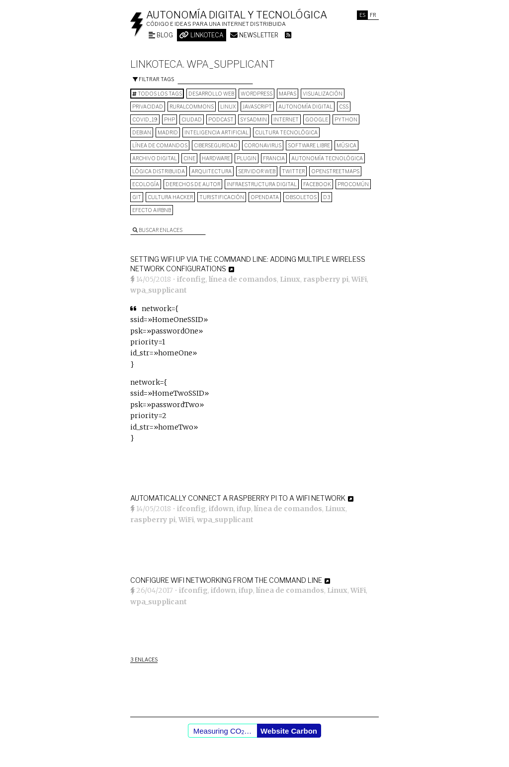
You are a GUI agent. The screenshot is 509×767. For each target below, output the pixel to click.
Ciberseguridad (216, 145)
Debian (141, 132)
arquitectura (211, 171)
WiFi (359, 279)
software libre (309, 145)
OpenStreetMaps (335, 171)
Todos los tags (157, 94)
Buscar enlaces (157, 230)
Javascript (257, 107)
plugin (246, 158)
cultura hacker (170, 197)
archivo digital (154, 158)
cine (189, 158)
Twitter (293, 171)
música (346, 145)
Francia (274, 158)
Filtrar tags (153, 79)
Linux (228, 107)
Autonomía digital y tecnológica (236, 15)
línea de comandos (159, 145)
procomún (353, 184)
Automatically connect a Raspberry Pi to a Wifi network (237, 498)
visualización (322, 94)
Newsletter (254, 35)
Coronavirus (262, 145)
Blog (161, 35)
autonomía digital (305, 107)
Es (362, 15)
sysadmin (253, 119)
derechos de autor (193, 184)
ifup (244, 508)
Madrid (168, 132)
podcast (221, 119)
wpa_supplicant (158, 290)
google (316, 119)
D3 (326, 197)
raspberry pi (325, 279)
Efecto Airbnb (151, 210)
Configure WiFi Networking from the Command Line (226, 580)
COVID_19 (145, 119)
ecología (145, 184)
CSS (343, 107)
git (136, 197)
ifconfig (191, 279)
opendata (265, 197)
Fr (373, 15)
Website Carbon (288, 731)
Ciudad (191, 119)
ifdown (221, 508)
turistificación (221, 197)
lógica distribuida (158, 171)
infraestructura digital (262, 184)
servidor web (256, 171)
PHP (169, 119)
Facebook (317, 184)
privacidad (147, 107)
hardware (216, 158)
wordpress (256, 94)
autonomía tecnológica (327, 158)
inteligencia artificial (216, 132)
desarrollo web (211, 94)
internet (286, 119)
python (346, 119)
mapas (287, 94)
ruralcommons (192, 107)
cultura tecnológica (286, 132)
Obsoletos (301, 197)
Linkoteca (201, 35)
